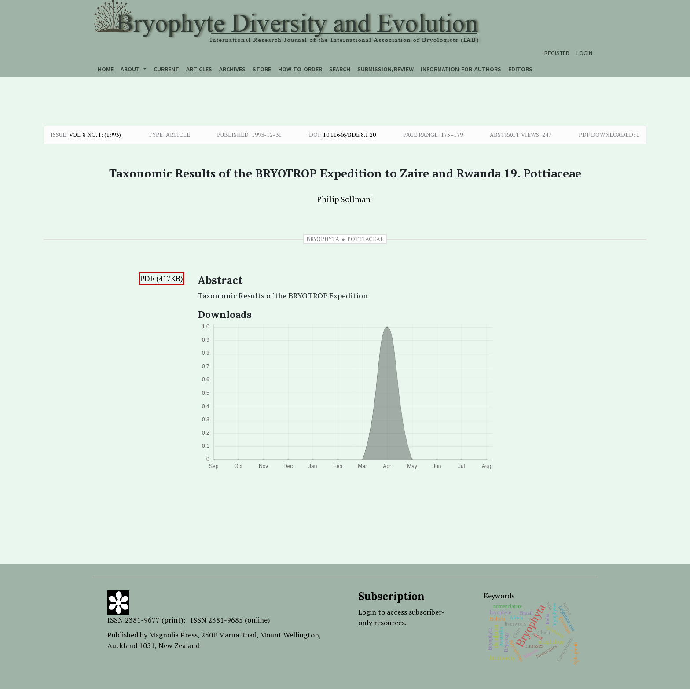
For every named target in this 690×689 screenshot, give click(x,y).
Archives (232, 69)
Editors (520, 69)
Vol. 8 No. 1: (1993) (95, 135)
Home (106, 69)
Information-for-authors (461, 69)
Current (166, 69)
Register (556, 53)
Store (262, 69)
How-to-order (300, 69)
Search (339, 69)
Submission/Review (385, 69)
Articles (199, 69)
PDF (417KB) (161, 278)
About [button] (131, 69)
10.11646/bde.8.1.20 (349, 135)
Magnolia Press (173, 635)
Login (584, 53)
